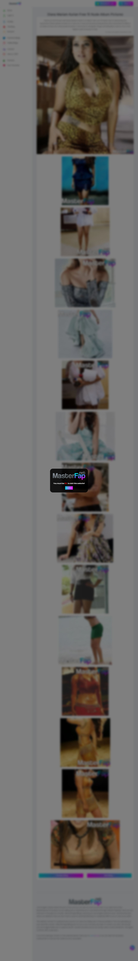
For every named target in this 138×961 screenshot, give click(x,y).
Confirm (69, 488)
